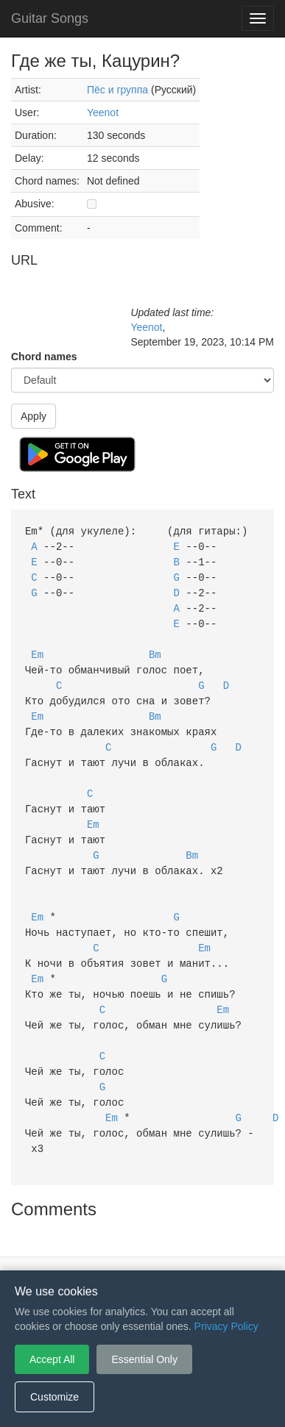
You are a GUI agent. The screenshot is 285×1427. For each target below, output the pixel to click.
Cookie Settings (227, 1248)
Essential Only (144, 1359)
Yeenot (103, 112)
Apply (33, 416)
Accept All (51, 1359)
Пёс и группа (117, 90)
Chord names (44, 356)
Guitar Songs (49, 18)
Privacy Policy (145, 1248)
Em (37, 648)
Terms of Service (60, 1248)
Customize (54, 1397)
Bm (155, 648)
